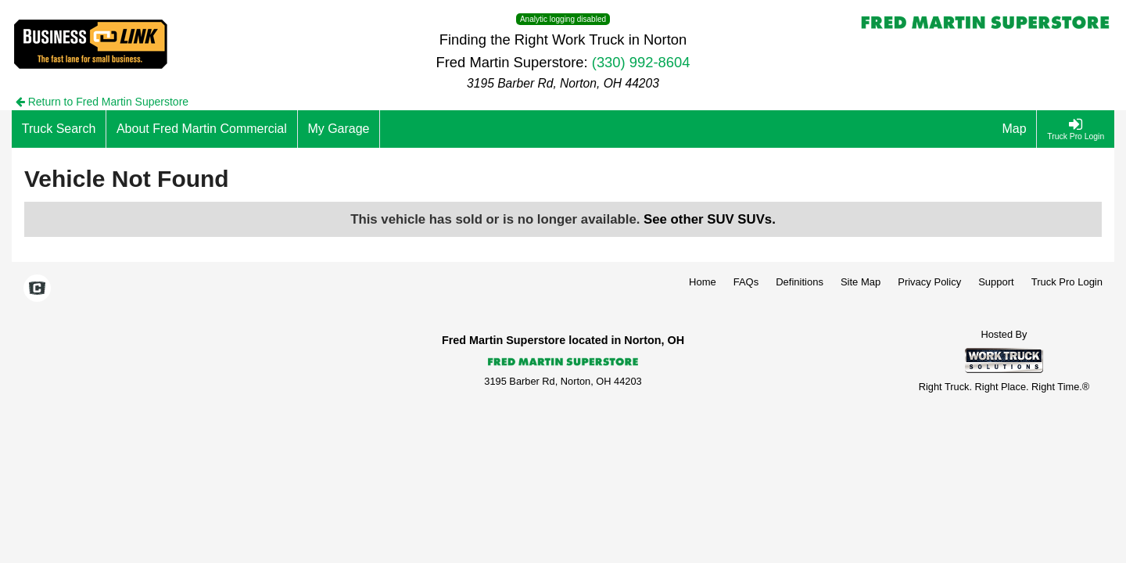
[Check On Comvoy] (37, 289)
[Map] (1015, 129)
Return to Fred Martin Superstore (102, 101)
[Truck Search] (59, 129)
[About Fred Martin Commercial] (201, 129)
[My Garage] (339, 129)
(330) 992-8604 (641, 62)
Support (996, 282)
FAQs (746, 282)
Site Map (860, 282)
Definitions (799, 282)
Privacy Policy (929, 282)
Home (702, 282)
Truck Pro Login (1067, 282)
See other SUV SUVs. (710, 219)
